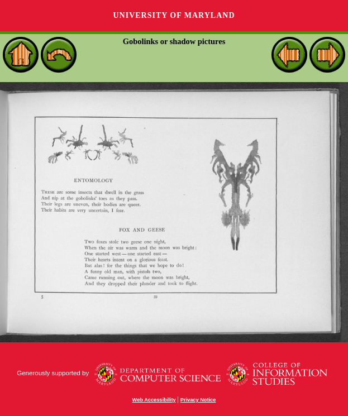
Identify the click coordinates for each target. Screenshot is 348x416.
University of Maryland (174, 15)
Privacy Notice (198, 400)
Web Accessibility (154, 400)
